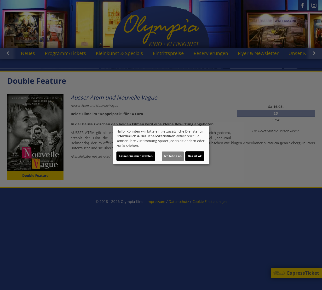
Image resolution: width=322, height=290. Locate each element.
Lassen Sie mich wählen (136, 156)
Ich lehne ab (173, 156)
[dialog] (161, 145)
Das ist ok (195, 156)
